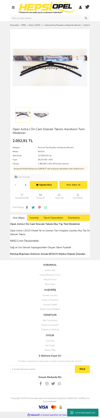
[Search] (50, 18)
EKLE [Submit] (82, 369)
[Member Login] (80, 7)
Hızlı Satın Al (73, 184)
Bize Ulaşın (50, 284)
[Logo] (46, 7)
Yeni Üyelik (50, 345)
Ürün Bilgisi (18, 218)
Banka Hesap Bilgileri (50, 309)
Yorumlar (34, 218)
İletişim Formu (50, 279)
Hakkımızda (50, 270)
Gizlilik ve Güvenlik (50, 325)
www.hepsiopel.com (82, 412)
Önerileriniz (74, 218)
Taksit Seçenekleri (53, 218)
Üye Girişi (50, 340)
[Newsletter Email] (42, 369)
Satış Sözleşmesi (50, 320)
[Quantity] (20, 185)
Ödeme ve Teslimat (50, 329)
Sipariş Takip (50, 350)
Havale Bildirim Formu (50, 275)
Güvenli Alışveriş (50, 295)
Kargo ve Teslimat (50, 300)
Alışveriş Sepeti (50, 304)
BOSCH (41, 151)
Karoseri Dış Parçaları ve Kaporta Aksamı (56, 147)
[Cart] (87, 7)
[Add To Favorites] (22, 197)
